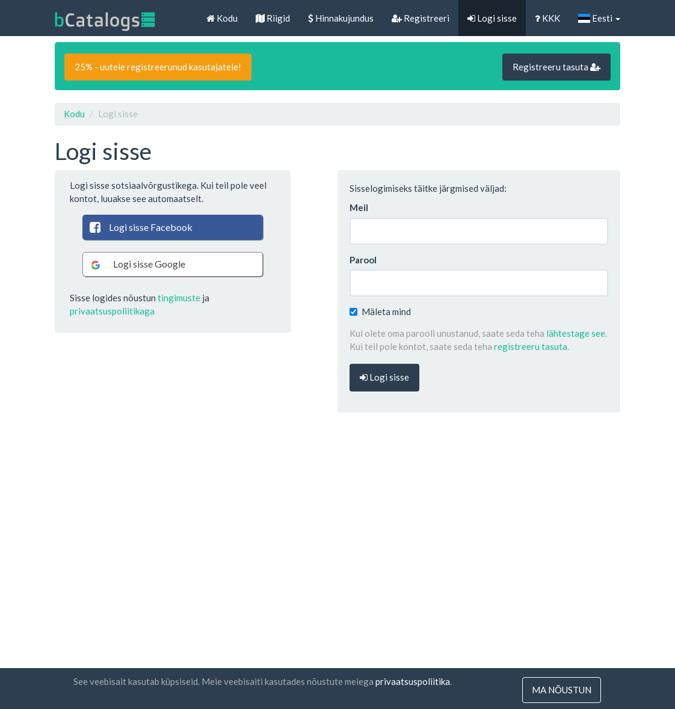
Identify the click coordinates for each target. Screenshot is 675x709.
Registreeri (420, 18)
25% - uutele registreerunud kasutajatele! (158, 66)
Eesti (599, 18)
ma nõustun (561, 689)
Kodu (222, 18)
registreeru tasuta (530, 346)
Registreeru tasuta (556, 66)
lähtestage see (575, 333)
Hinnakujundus (341, 18)
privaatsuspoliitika (412, 681)
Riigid (273, 18)
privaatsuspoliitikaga (112, 310)
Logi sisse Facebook (140, 227)
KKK (547, 18)
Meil (359, 207)
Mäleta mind (380, 311)
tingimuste (179, 297)
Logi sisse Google (136, 264)
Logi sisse (492, 18)
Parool (363, 259)
